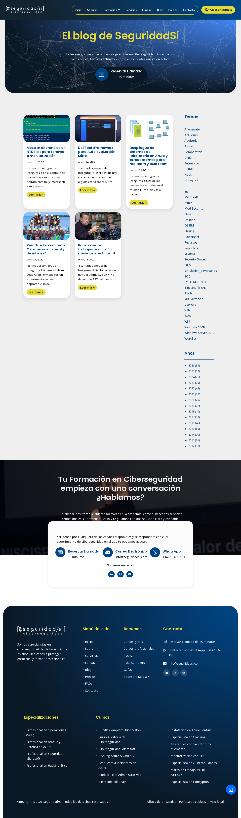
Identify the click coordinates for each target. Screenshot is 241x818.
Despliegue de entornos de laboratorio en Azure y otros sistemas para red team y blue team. (149, 155)
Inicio (78, 9)
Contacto (189, 9)
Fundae (146, 9)
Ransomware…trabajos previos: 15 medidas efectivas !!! (96, 249)
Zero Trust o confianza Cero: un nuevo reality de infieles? (46, 249)
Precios (172, 9)
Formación (112, 9)
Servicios (131, 9)
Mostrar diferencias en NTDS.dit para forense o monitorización (46, 151)
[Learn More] (120, 75)
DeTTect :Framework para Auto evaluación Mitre (96, 151)
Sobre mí (92, 9)
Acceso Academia (218, 9)
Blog (160, 9)
